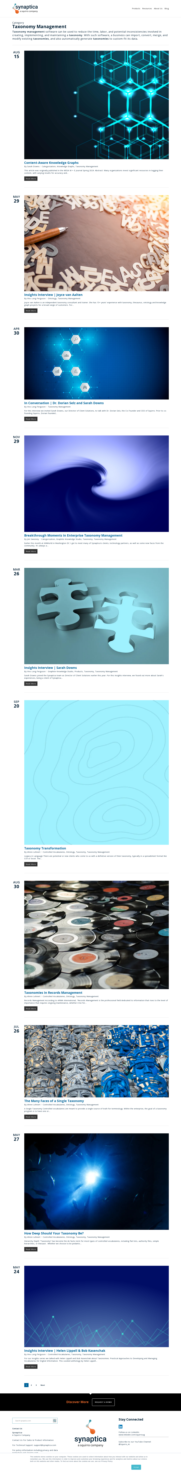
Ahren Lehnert (33, 852)
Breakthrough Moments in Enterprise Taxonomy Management (73, 535)
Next (43, 1385)
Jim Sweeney (33, 539)
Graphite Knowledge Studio (69, 539)
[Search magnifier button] (54, 1420)
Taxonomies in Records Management (53, 992)
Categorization (49, 166)
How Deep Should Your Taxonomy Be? (54, 1233)
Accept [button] (136, 1467)
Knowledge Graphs (65, 166)
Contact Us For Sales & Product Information (33, 1440)
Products (79, 671)
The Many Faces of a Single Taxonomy (54, 1101)
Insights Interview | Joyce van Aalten (53, 294)
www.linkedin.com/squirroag (132, 1435)
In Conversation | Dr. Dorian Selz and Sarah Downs (64, 403)
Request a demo (103, 1402)
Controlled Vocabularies (54, 852)
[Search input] (33, 1420)
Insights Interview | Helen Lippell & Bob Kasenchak (64, 1350)
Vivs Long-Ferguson (36, 298)
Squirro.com (32, 1452)
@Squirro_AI (124, 1444)
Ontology (52, 298)
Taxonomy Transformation (45, 848)
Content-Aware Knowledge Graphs (51, 162)
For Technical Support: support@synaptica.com (34, 1445)
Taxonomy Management (87, 166)
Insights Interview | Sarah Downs (50, 667)
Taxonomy (88, 539)
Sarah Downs (33, 166)
